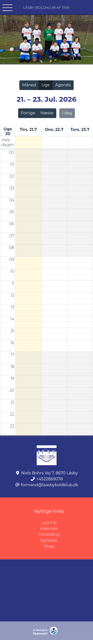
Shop (49, 546)
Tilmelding (49, 534)
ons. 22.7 (54, 129)
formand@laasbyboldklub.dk (49, 485)
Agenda (63, 85)
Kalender (49, 528)
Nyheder (48, 540)
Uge (45, 85)
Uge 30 (8, 131)
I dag (67, 113)
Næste (46, 113)
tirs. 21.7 (28, 129)
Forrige (28, 113)
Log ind (67, 523)
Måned (29, 85)
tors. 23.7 (79, 129)
